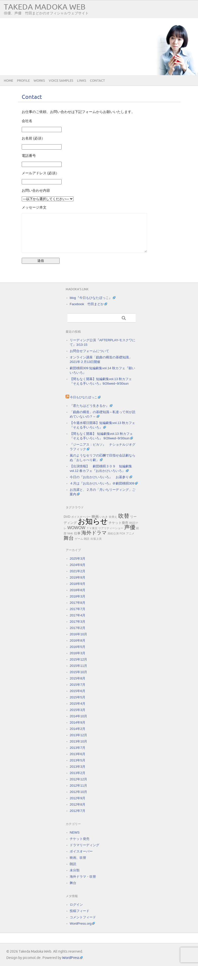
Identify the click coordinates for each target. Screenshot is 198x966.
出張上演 (96, 538)
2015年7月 (77, 685)
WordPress (70, 958)
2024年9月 (77, 565)
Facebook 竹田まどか (87, 304)
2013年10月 (78, 741)
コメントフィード (83, 917)
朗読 (86, 538)
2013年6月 (77, 754)
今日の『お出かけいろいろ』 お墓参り (99, 477)
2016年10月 (78, 634)
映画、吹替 (78, 858)
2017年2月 (77, 628)
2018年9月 (77, 584)
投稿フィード (79, 911)
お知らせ (93, 521)
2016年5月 (77, 647)
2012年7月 (77, 811)
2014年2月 (77, 729)
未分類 (75, 870)
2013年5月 (77, 760)
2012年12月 (78, 779)
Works (39, 80)
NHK (70, 533)
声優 (129, 527)
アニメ (130, 533)
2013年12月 (78, 735)
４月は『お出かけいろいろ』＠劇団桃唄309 (102, 483)
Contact (97, 80)
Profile (23, 80)
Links (81, 80)
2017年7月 (77, 609)
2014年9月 (77, 722)
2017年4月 (77, 615)
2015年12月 (78, 659)
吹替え (113, 516)
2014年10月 (78, 716)
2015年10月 (78, 672)
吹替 (123, 516)
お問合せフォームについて (89, 351)
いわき (104, 516)
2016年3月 (77, 653)
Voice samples (61, 80)
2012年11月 (78, 785)
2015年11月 (78, 666)
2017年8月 (77, 603)
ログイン (76, 904)
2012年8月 (77, 804)
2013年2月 (77, 773)
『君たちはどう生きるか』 (89, 406)
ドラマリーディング (84, 845)
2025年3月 (77, 558)
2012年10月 (78, 792)
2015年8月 (77, 678)
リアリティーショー (110, 528)
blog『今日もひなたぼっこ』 (91, 298)
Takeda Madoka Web (44, 7)
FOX (122, 533)
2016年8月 (77, 640)
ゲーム (79, 538)
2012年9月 (77, 798)
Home (8, 80)
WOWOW (76, 527)
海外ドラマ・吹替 (83, 876)
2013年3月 (77, 767)
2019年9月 (77, 577)
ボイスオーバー (81, 516)
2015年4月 (77, 703)
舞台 (69, 538)
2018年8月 (77, 590)
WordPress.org (80, 923)
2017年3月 (77, 621)
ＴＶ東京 (91, 528)
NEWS (75, 832)
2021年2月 (77, 571)
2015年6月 (77, 691)
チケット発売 (118, 523)
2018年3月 (77, 596)
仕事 (77, 533)
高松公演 (113, 533)
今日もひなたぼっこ (83, 397)
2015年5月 (77, 697)
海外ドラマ (94, 532)
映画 (95, 517)
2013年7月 (77, 748)
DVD (67, 517)
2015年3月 (77, 710)
